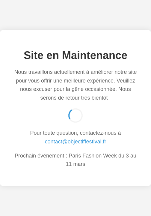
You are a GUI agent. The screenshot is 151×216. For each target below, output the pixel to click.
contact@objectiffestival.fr (75, 142)
